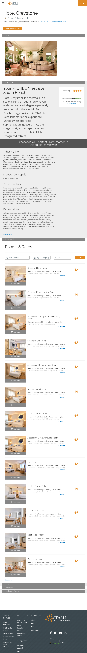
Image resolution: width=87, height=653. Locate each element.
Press (33, 627)
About (33, 620)
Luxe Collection (6, 623)
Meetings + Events (11, 591)
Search (80, 257)
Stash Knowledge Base (21, 628)
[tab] (43, 35)
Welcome (8, 82)
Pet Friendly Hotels (7, 629)
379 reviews (71, 104)
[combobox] (17, 258)
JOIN (83, 3)
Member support (20, 647)
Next (54, 58)
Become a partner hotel (22, 621)
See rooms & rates (13, 28)
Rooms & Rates (10, 239)
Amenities (8, 588)
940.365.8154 (45, 22)
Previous (8, 58)
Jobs (32, 623)
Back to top (7, 234)
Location (8, 584)
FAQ (18, 651)
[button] (16, 18)
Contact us (35, 630)
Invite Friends (8, 633)
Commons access (21, 634)
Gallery (7, 35)
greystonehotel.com (59, 22)
